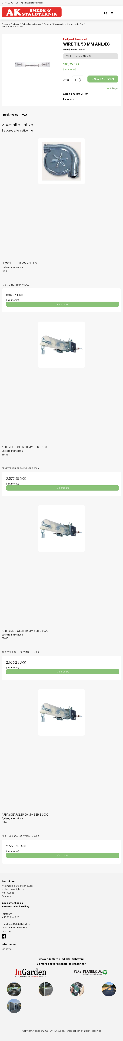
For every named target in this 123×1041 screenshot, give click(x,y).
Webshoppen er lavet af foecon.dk (84, 1031)
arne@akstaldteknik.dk (32, 3)
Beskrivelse (10, 114)
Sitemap (6, 931)
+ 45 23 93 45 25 (10, 3)
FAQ (24, 114)
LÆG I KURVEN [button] (103, 79)
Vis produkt (63, 304)
